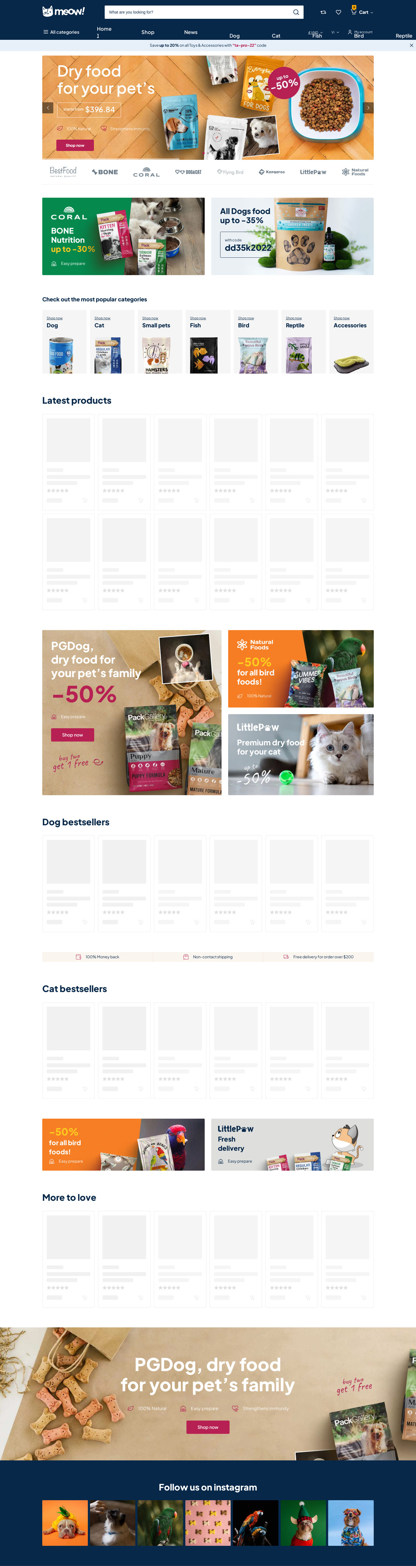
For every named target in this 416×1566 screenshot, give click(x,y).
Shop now (75, 145)
